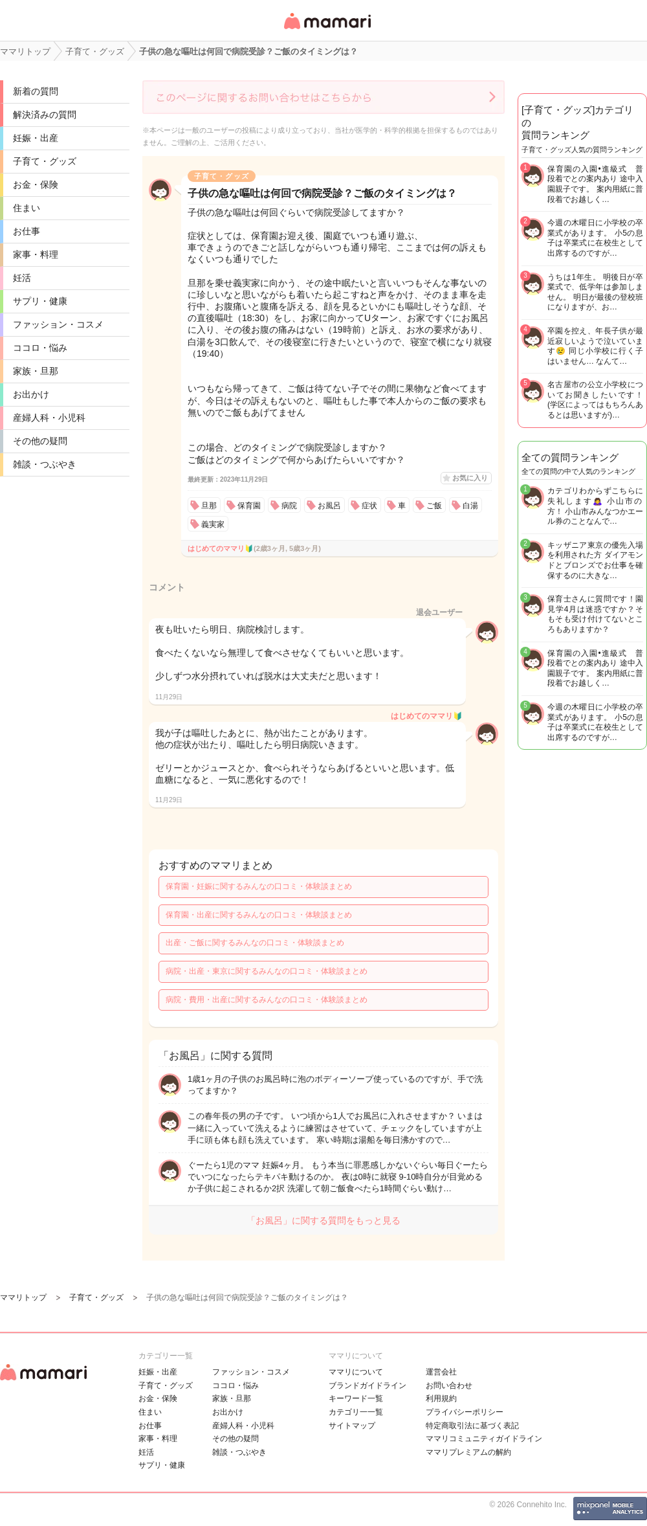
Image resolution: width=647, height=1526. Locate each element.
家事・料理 (35, 254)
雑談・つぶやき (44, 464)
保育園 (249, 505)
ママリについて (356, 1371)
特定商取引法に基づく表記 (472, 1425)
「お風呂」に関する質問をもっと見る (323, 1220)
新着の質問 (35, 91)
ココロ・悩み (40, 347)
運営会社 (441, 1371)
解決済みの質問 (44, 114)
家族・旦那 (35, 371)
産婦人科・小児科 (49, 417)
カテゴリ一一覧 (356, 1412)
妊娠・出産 (35, 138)
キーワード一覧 (356, 1398)
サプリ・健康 (40, 301)
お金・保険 (35, 184)
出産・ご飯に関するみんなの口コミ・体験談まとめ (255, 942)
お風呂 (329, 505)
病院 (289, 505)
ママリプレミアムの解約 (468, 1452)
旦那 (209, 505)
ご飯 (434, 505)
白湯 (470, 505)
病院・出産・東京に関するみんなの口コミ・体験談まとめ (266, 971)
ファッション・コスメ (58, 324)
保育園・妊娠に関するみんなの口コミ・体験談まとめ (259, 886)
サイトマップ (352, 1425)
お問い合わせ (449, 1385)
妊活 (22, 278)
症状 (369, 505)
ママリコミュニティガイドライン (484, 1438)
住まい (26, 208)
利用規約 (441, 1398)
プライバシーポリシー (464, 1412)
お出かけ (31, 394)
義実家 (213, 524)
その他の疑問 (40, 441)
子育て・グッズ (44, 161)
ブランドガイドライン (367, 1385)
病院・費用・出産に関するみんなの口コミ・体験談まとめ (266, 999)
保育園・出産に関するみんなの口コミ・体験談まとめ (259, 914)
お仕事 (26, 231)
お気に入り (470, 478)
